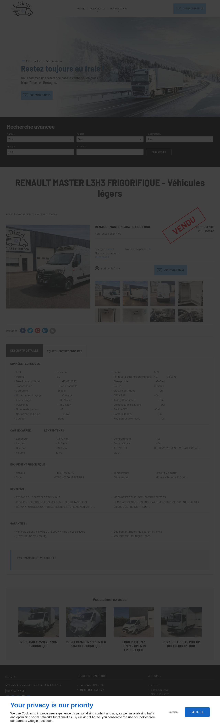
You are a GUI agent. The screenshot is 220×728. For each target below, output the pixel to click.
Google (33, 721)
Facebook (45, 721)
